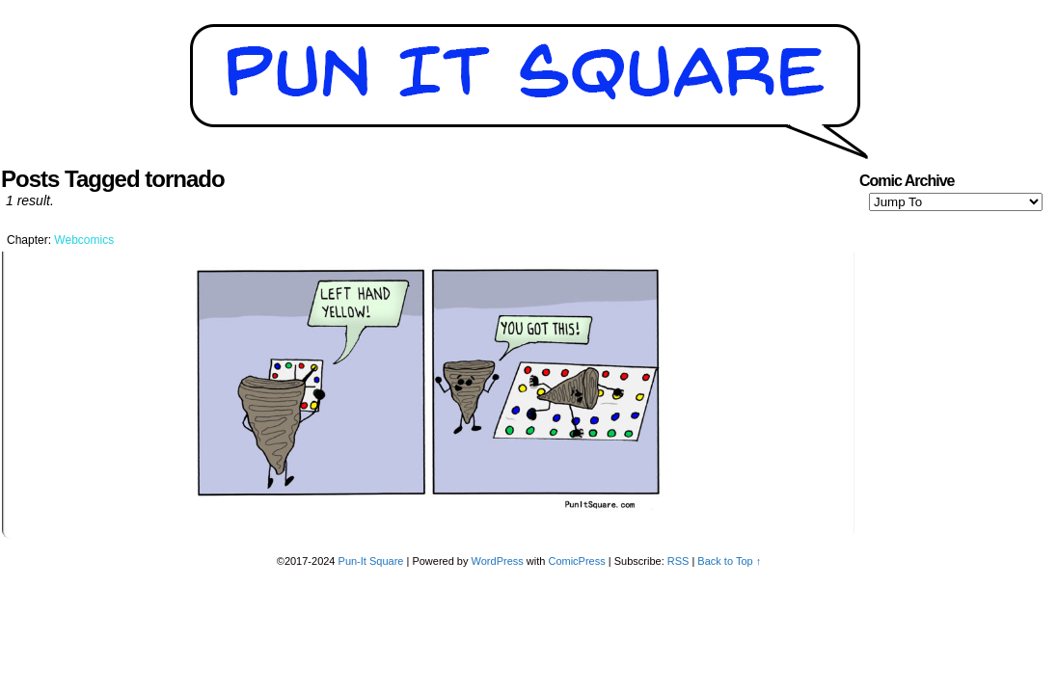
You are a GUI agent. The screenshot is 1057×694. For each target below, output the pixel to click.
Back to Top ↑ (729, 561)
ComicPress (576, 561)
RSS (678, 561)
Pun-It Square (371, 561)
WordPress (498, 561)
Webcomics (84, 240)
